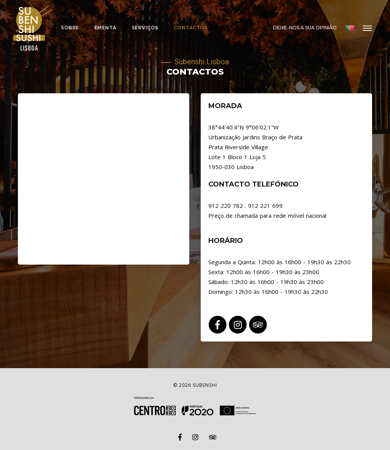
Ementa (105, 27)
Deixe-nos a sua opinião (305, 27)
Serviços (145, 27)
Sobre (70, 27)
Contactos (191, 27)
